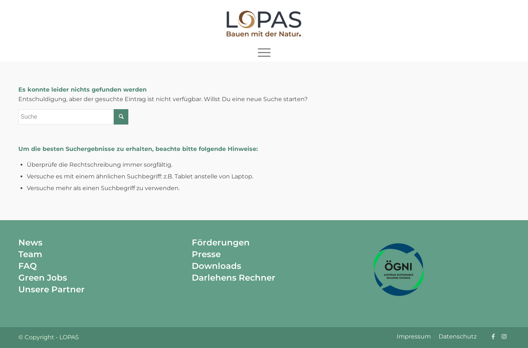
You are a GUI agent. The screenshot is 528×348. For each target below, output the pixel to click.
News (30, 242)
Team (30, 254)
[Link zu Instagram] (504, 336)
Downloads (216, 266)
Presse (206, 254)
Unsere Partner (51, 289)
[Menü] (264, 52)
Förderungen (221, 242)
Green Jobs (42, 278)
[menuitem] (264, 52)
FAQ (27, 266)
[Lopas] (264, 21)
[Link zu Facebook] (493, 336)
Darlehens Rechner (233, 278)
